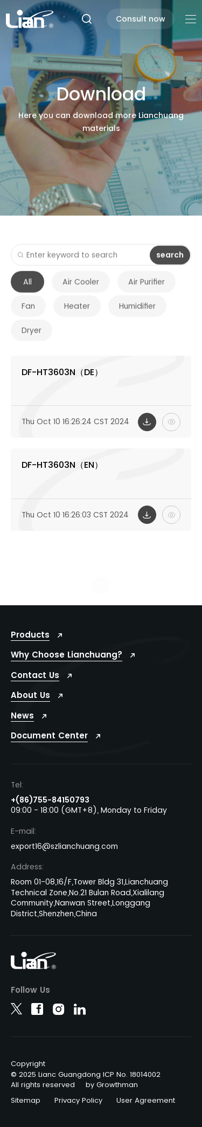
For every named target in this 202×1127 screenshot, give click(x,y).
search (170, 260)
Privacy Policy (78, 1100)
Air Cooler (80, 287)
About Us (30, 695)
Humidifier (137, 312)
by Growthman (112, 1085)
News (22, 715)
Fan (28, 312)
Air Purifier (146, 287)
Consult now (140, 18)
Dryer (31, 336)
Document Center (49, 735)
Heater (77, 312)
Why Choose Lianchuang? (66, 654)
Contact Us (35, 675)
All (27, 287)
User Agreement (145, 1100)
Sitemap (25, 1100)
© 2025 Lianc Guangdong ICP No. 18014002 (86, 1074)
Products (30, 634)
